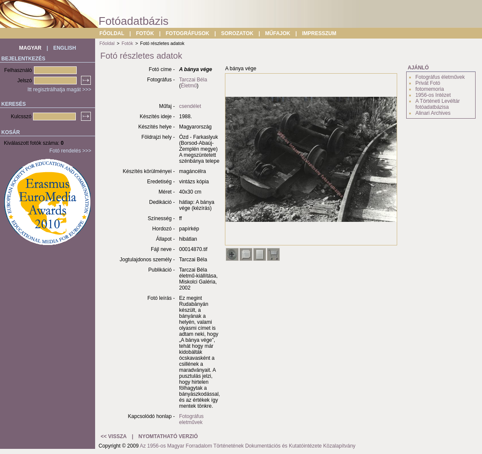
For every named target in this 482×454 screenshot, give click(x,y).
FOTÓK (145, 33)
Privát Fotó (427, 83)
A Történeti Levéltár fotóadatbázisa (437, 104)
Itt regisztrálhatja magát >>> (59, 90)
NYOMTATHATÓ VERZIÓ (168, 436)
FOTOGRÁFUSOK (188, 33)
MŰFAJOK (277, 33)
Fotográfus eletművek (191, 419)
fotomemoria (429, 89)
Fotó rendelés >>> (70, 151)
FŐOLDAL (111, 33)
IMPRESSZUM (319, 33)
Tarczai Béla (193, 80)
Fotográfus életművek (439, 77)
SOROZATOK (237, 33)
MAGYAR (30, 48)
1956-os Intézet (433, 95)
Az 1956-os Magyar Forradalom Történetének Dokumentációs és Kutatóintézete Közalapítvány (247, 446)
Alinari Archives (432, 113)
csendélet (190, 106)
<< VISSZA (114, 436)
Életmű (189, 86)
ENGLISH (64, 48)
